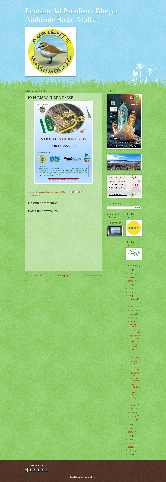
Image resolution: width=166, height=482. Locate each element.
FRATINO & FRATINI (134, 326)
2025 (130, 274)
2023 (130, 281)
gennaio (133, 420)
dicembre (133, 299)
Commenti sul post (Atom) (42, 281)
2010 (130, 454)
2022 (130, 285)
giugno (133, 321)
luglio (132, 318)
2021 (130, 288)
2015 (130, 436)
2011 (130, 451)
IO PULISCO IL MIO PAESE (134, 344)
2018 (130, 425)
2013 (130, 443)
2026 (130, 270)
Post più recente (33, 275)
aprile (132, 409)
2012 (130, 447)
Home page (63, 275)
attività (37, 196)
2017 (130, 428)
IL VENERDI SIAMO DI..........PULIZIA (135, 395)
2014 (130, 439)
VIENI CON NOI (134, 374)
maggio (133, 405)
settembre (134, 310)
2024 (130, 277)
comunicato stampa (134, 362)
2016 (130, 432)
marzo (132, 412)
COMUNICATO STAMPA (135, 331)
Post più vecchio (94, 275)
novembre (134, 303)
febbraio (133, 416)
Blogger (93, 477)
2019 (130, 296)
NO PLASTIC (135, 358)
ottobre (133, 306)
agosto (132, 314)
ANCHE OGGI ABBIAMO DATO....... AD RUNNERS (135, 383)
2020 (130, 292)
